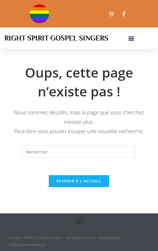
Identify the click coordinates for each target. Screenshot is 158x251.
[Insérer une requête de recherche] (79, 151)
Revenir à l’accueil (79, 181)
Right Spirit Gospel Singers (56, 38)
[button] (131, 38)
